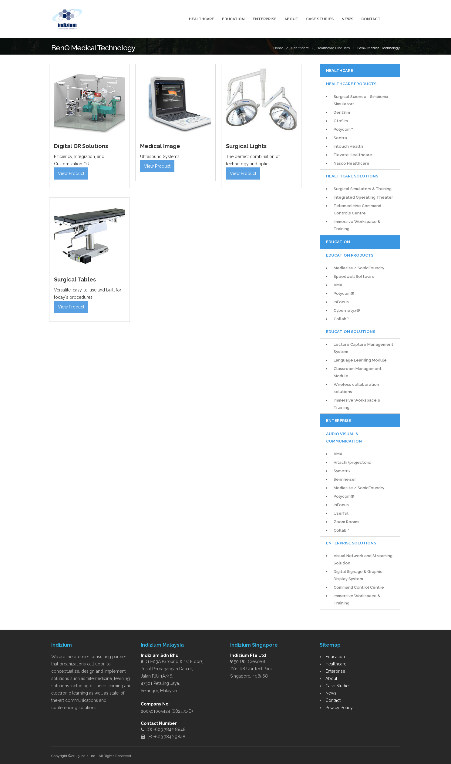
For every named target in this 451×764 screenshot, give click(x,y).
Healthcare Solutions (352, 176)
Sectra (340, 138)
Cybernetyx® (347, 310)
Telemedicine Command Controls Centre (357, 209)
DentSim (342, 112)
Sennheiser (345, 479)
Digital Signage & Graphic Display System (358, 575)
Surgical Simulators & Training (363, 189)
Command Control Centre (359, 587)
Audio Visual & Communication (344, 437)
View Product (71, 173)
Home (278, 48)
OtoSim (341, 121)
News (347, 19)
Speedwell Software (354, 276)
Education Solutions (350, 331)
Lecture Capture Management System (363, 348)
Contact (370, 19)
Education (233, 19)
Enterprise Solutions (351, 543)
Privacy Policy (339, 707)
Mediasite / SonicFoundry (359, 268)
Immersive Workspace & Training (357, 225)
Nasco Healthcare (351, 163)
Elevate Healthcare (353, 155)
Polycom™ (344, 129)
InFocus (341, 302)
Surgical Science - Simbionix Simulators (361, 100)
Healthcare (201, 19)
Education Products (349, 255)
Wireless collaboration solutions (356, 388)
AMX (338, 285)
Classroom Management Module (358, 372)
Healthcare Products (333, 48)
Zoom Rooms (346, 522)
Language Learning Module (360, 360)
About (291, 19)
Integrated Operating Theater (363, 197)
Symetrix (342, 471)
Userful (341, 513)
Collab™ (341, 319)
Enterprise (265, 19)
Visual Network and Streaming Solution (363, 559)
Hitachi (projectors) (353, 462)
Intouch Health (348, 146)
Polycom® (344, 293)
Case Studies (320, 19)
